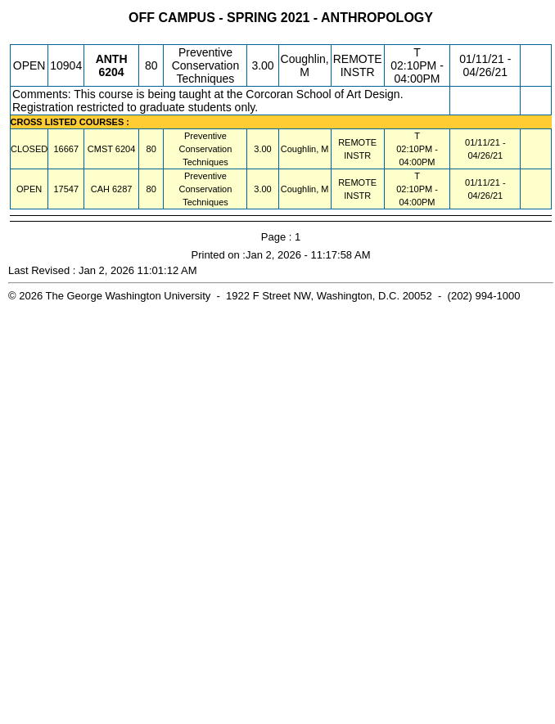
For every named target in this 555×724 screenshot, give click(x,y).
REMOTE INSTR (357, 65)
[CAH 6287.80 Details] (122, 189)
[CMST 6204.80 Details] (125, 149)
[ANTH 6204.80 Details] (111, 72)
